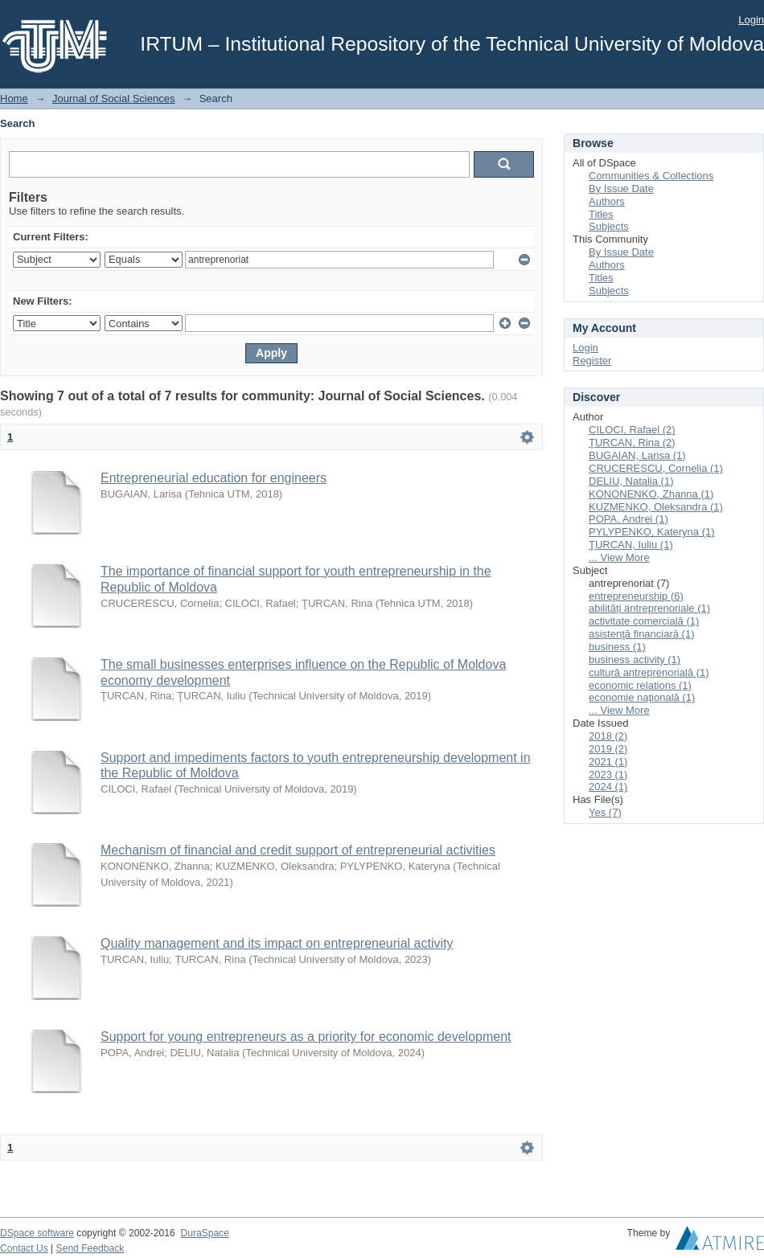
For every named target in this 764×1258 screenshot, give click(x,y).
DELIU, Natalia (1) (631, 481)
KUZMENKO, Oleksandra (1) (656, 507)
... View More (619, 557)
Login (751, 20)
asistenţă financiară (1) (642, 634)
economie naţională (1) (642, 697)
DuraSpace (204, 1233)
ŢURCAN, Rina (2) (632, 442)
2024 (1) (608, 787)
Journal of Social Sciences (113, 98)
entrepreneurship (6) (636, 596)
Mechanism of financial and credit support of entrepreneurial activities (298, 850)
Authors (607, 201)
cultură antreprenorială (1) (649, 672)
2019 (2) (608, 749)
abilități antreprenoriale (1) (649, 608)
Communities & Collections (651, 176)
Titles (601, 214)
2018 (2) (608, 736)
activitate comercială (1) (644, 621)
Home (14, 98)
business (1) (617, 647)
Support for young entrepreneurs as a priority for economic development (306, 1036)
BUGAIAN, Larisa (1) (637, 455)
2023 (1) (608, 774)
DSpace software (37, 1233)
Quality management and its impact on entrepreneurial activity (277, 943)
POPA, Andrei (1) (628, 519)
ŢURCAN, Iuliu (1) (631, 545)
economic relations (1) (640, 685)
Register (592, 360)
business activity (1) (634, 660)
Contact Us (24, 1248)
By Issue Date (621, 188)
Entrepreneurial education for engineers (214, 478)
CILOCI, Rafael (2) (632, 430)
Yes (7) (605, 812)
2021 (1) (608, 762)
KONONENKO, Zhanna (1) (651, 494)
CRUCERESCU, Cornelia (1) (656, 468)
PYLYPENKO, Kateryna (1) (652, 532)
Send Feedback (90, 1248)
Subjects (609, 226)
